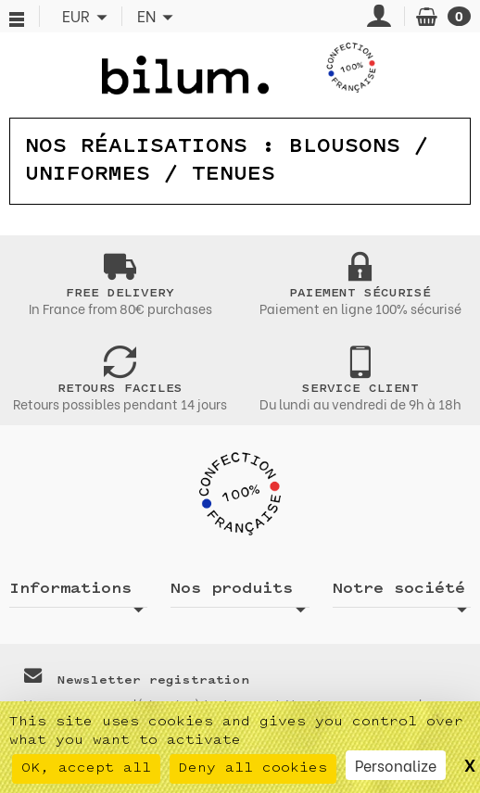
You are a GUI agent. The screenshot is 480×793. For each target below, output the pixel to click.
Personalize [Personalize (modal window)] (395, 764)
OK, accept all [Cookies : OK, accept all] (86, 768)
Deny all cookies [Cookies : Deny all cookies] (253, 768)
